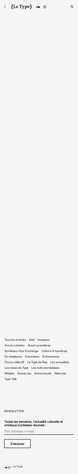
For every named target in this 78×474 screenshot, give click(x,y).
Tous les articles (15, 339)
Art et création (15, 345)
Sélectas (60, 373)
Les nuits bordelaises (45, 367)
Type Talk (11, 379)
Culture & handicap (54, 351)
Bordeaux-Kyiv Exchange (21, 351)
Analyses (43, 339)
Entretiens (32, 356)
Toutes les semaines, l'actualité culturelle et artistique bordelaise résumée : (33, 423)
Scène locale (42, 373)
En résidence (13, 356)
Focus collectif (14, 362)
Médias (9, 373)
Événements (50, 356)
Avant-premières (39, 345)
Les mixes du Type (16, 367)
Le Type (17, 466)
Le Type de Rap (37, 362)
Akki (32, 339)
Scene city (24, 373)
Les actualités (59, 362)
